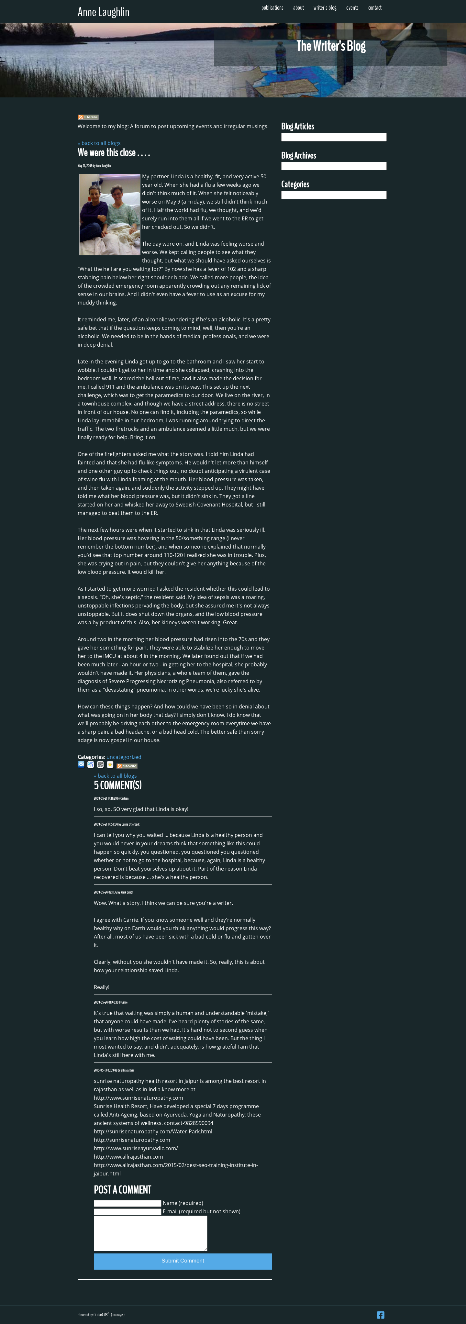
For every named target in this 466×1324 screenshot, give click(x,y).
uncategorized (123, 757)
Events (352, 7)
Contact (375, 7)
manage (118, 1315)
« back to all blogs (99, 143)
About (298, 7)
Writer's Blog (325, 7)
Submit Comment (182, 1261)
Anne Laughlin (103, 12)
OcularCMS (101, 1315)
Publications (272, 7)
